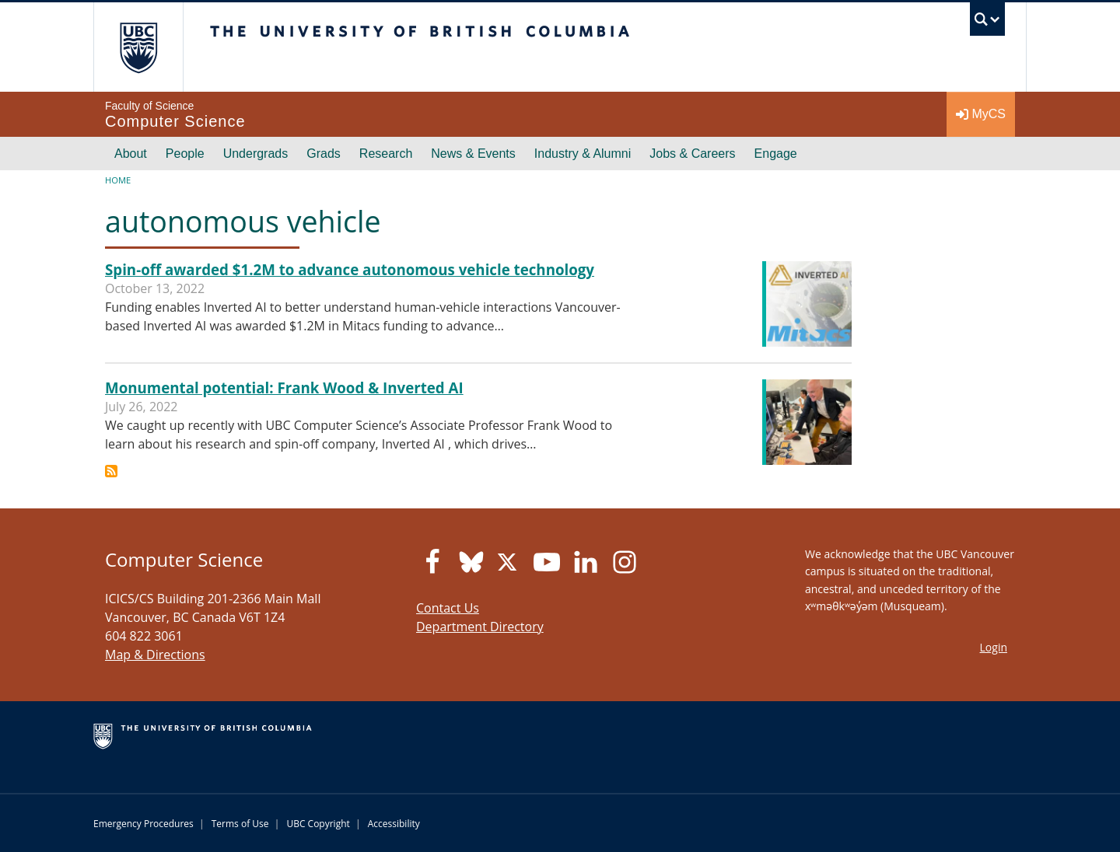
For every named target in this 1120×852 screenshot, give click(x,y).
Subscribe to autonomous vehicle (111, 471)
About (130, 153)
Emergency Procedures (143, 823)
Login (993, 647)
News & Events (473, 153)
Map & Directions (155, 654)
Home (118, 180)
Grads (323, 153)
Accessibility (394, 823)
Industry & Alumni (583, 153)
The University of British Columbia (138, 47)
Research (385, 153)
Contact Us (447, 607)
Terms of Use (240, 823)
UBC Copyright (317, 823)
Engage (775, 153)
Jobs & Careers (692, 153)
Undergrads (256, 153)
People (185, 153)
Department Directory (480, 626)
